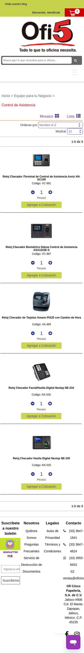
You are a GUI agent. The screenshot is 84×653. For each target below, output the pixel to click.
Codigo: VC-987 (41, 254)
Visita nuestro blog (16, 4)
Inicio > (8, 96)
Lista (75, 116)
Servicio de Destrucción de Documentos (31, 564)
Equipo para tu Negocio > (34, 96)
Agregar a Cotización (41, 205)
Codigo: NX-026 (41, 394)
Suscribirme (11, 580)
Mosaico (50, 116)
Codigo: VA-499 (41, 324)
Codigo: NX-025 (41, 465)
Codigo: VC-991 (41, 183)
